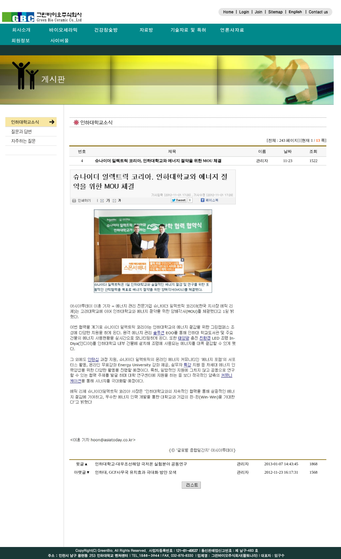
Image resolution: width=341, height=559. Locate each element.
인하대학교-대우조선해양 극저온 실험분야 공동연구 (141, 464)
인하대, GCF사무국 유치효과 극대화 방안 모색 (135, 472)
